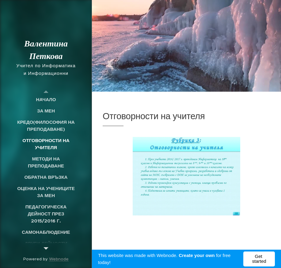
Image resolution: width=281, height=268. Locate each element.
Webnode (59, 259)
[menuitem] (46, 99)
